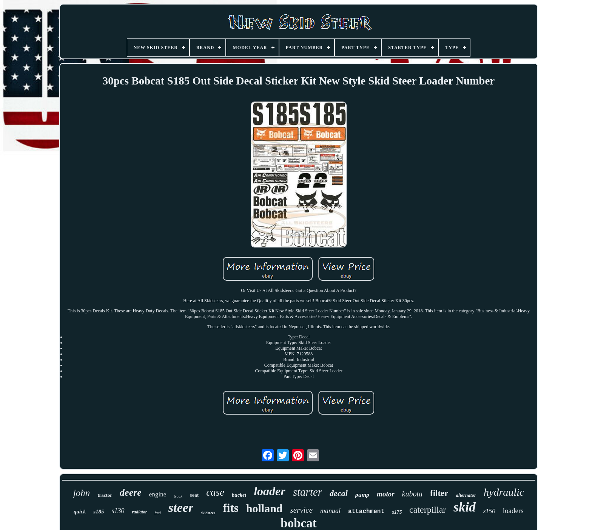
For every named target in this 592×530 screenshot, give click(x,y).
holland (264, 508)
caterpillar (427, 510)
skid (464, 507)
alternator (466, 495)
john (81, 493)
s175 (397, 512)
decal (339, 493)
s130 (118, 511)
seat (194, 495)
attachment (366, 511)
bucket (239, 495)
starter (307, 492)
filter (439, 493)
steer (180, 508)
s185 (98, 511)
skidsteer (208, 513)
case (215, 492)
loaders (513, 511)
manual (330, 511)
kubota (412, 494)
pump (362, 495)
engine (157, 494)
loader (269, 491)
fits (230, 508)
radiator (139, 512)
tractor (104, 495)
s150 (489, 511)
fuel (158, 512)
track (178, 496)
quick (80, 512)
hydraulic (504, 492)
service (301, 510)
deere (131, 492)
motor (385, 494)
